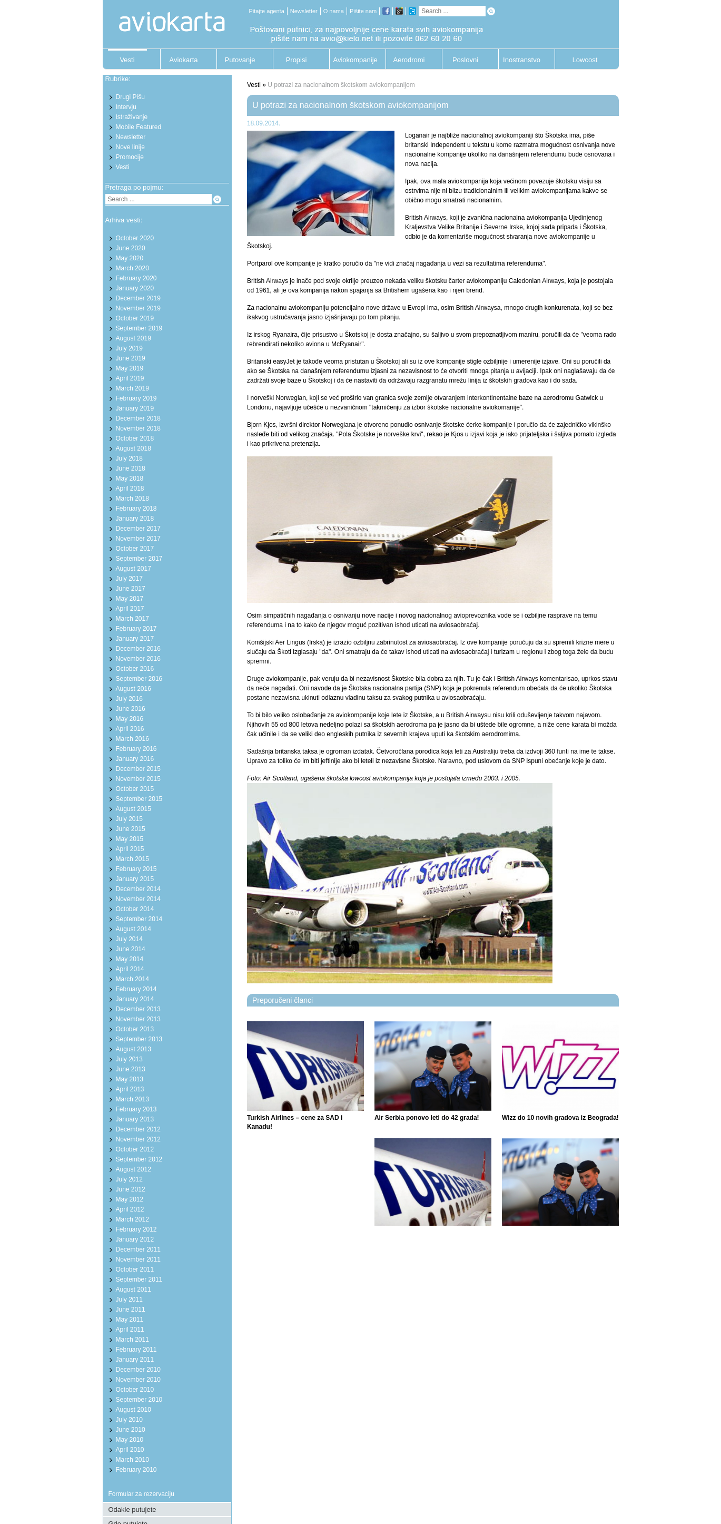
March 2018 (132, 498)
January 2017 (135, 638)
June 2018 (130, 468)
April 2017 (130, 608)
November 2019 (138, 308)
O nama (333, 11)
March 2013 (132, 1099)
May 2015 (130, 839)
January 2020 (135, 288)
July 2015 (129, 819)
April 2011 (130, 1329)
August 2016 (133, 688)
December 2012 (138, 1129)
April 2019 (130, 378)
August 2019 (133, 338)
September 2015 (139, 799)
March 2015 (132, 859)
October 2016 (135, 668)
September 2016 (139, 678)
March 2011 (132, 1339)
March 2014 (132, 979)
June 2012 (130, 1189)
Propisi (296, 60)
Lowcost (585, 60)
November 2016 (138, 658)
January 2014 (135, 999)
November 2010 (138, 1379)
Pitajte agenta (266, 11)
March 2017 (132, 618)
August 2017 (133, 568)
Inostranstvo (521, 60)
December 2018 (138, 418)
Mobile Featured (139, 127)
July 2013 (129, 1059)
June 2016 (130, 708)
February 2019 (136, 398)
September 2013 (139, 1039)
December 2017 (138, 528)
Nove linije (130, 147)
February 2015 (136, 869)
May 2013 (130, 1079)
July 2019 (129, 348)
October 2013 (135, 1029)
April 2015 (130, 849)
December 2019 (138, 298)
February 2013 (136, 1109)
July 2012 (129, 1179)
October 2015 (135, 789)
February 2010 (136, 1469)
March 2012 (132, 1219)
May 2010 (130, 1439)
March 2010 (132, 1459)
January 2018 (135, 518)
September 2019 (139, 328)
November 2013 (138, 1019)
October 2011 (135, 1269)
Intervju (126, 107)
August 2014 (133, 929)
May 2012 (130, 1199)
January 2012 (135, 1239)
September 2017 (139, 558)
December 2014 (138, 889)
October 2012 (135, 1149)
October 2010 (135, 1389)
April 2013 (130, 1089)
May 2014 (130, 959)
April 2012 (130, 1209)
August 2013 (133, 1049)
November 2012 (138, 1139)
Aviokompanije (352, 60)
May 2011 (130, 1319)
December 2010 (138, 1369)
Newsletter (304, 11)
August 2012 (133, 1169)
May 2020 (130, 258)
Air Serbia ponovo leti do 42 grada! (426, 1117)
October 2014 (135, 909)
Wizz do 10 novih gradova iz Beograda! (560, 1117)
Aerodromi (409, 60)
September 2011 (139, 1279)
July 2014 (129, 939)
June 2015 (130, 829)
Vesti (127, 60)
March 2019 (132, 388)
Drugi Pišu (130, 97)
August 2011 (133, 1289)
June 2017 (130, 588)
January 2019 (135, 408)
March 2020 (132, 268)
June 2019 (130, 358)
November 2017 (138, 538)
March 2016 (132, 739)
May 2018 (130, 478)
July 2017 (129, 578)
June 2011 (130, 1309)
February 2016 (136, 749)
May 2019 (130, 368)
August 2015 (133, 809)
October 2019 (135, 318)
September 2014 (139, 919)
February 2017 (136, 628)
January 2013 (135, 1119)
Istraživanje (132, 117)
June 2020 (130, 248)
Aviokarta (184, 60)
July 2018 (129, 458)
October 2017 (135, 548)
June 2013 (130, 1069)
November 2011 (138, 1259)
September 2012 (139, 1159)
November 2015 (138, 779)
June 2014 (130, 949)
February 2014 (136, 989)
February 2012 (136, 1229)
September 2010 (139, 1399)
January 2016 (135, 759)
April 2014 (130, 969)
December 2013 (138, 1009)
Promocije (130, 157)
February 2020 (136, 278)
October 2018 (135, 438)
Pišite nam (363, 11)
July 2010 (129, 1419)
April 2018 (130, 488)
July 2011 (129, 1299)
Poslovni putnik (465, 62)
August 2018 (133, 448)
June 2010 (130, 1429)
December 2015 (138, 769)
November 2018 (138, 428)
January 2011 (135, 1359)
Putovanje (240, 60)
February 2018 (136, 508)
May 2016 (130, 718)
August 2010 (133, 1409)
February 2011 (136, 1349)
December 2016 (138, 648)
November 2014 (138, 899)
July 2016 (129, 698)
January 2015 (135, 879)
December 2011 (138, 1249)
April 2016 (130, 728)
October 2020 (135, 238)
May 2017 (130, 598)
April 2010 (130, 1449)
